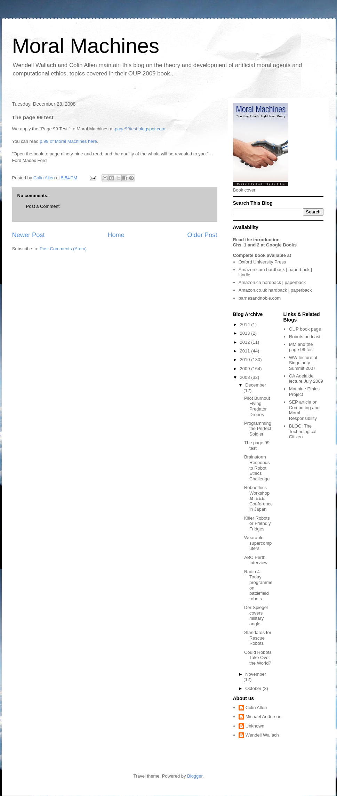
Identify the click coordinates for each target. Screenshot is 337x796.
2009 (245, 368)
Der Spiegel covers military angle (256, 615)
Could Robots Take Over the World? (258, 658)
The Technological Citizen (302, 431)
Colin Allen (256, 707)
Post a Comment (43, 206)
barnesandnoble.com (260, 298)
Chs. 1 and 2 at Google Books (265, 244)
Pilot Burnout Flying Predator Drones (257, 406)
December (255, 385)
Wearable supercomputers (258, 543)
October (254, 688)
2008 (245, 377)
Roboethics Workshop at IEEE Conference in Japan (258, 498)
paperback (299, 269)
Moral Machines (86, 45)
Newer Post (28, 235)
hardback (275, 269)
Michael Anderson (263, 716)
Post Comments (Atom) (63, 248)
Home (116, 235)
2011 (245, 351)
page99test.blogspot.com (140, 128)
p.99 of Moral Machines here (68, 141)
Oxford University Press (262, 262)
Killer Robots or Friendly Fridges (257, 523)
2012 (245, 342)
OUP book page (305, 329)
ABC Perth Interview (255, 560)
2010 (245, 359)
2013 (245, 333)
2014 (245, 324)
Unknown (255, 726)
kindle (244, 274)
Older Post (202, 235)
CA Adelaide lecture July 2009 (306, 378)
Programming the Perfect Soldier (257, 429)
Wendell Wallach (262, 735)
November (255, 674)
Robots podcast (304, 336)
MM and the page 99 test (301, 347)
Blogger (194, 776)
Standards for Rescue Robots (257, 638)
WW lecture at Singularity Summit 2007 (303, 363)
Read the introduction (256, 239)
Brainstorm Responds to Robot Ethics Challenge (257, 467)
